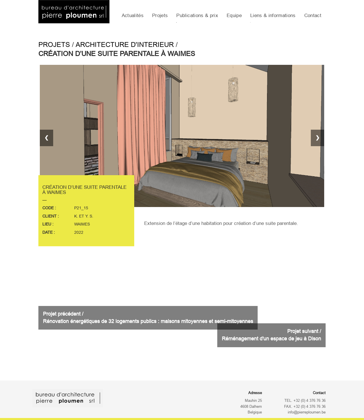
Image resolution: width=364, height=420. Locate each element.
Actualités (133, 15)
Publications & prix (197, 15)
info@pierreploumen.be (307, 412)
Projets (160, 15)
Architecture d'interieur (125, 44)
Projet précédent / (148, 317)
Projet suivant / (271, 335)
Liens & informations (273, 15)
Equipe (234, 15)
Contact (312, 15)
